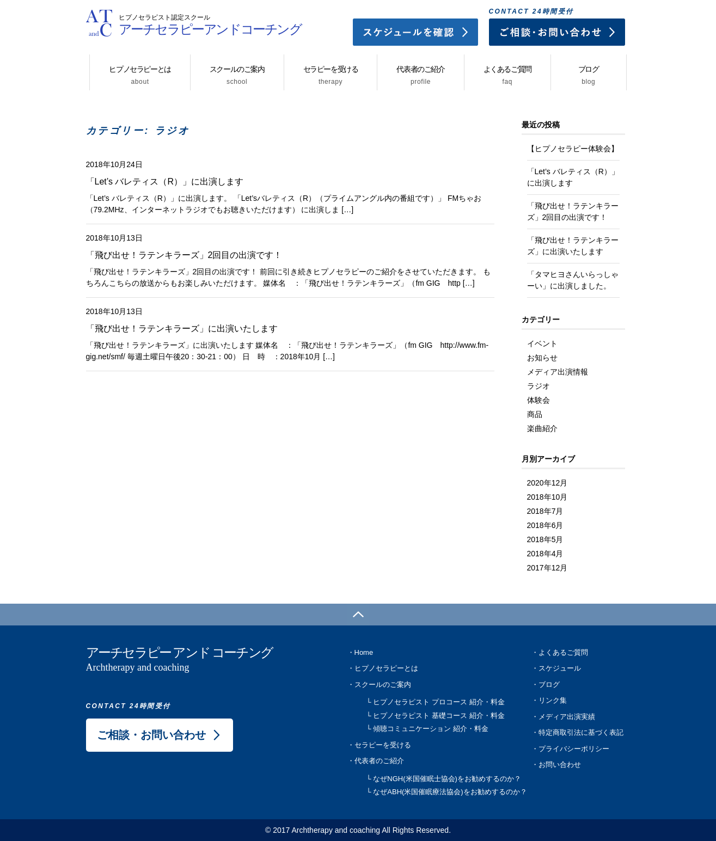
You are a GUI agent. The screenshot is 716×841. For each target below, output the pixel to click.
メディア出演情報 (557, 371)
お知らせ (542, 357)
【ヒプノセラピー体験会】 (573, 148)
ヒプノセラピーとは (139, 75)
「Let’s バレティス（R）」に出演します (164, 181)
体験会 (538, 400)
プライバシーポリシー (573, 749)
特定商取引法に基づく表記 (580, 732)
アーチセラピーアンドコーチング (210, 20)
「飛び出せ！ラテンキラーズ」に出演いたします (182, 328)
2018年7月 (545, 511)
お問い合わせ (559, 764)
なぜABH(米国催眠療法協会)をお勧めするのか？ (450, 792)
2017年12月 (547, 567)
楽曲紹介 (542, 428)
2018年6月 (545, 525)
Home (364, 652)
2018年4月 (545, 553)
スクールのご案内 (237, 75)
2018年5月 (545, 539)
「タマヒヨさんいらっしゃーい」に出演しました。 (573, 280)
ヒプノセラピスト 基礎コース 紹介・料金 (438, 715)
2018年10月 (547, 497)
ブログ (588, 75)
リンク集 (552, 700)
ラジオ (538, 386)
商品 (534, 414)
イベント (542, 343)
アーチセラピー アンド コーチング (195, 660)
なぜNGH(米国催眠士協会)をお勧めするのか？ (447, 779)
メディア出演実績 (566, 717)
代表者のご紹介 (420, 75)
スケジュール (559, 668)
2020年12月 (547, 482)
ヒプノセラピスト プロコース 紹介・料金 (438, 702)
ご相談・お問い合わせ (151, 735)
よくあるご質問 (507, 75)
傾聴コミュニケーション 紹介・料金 (430, 729)
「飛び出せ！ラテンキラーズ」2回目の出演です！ (184, 255)
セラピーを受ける (330, 75)
